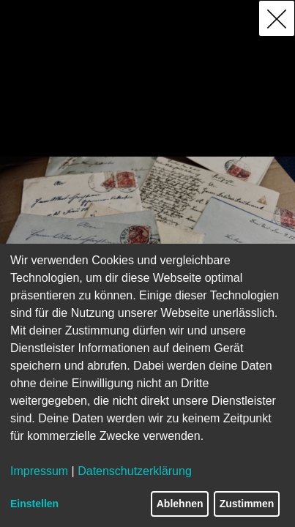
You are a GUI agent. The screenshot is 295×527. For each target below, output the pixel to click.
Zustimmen (247, 503)
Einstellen (34, 503)
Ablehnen (180, 503)
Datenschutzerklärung (135, 471)
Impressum (39, 471)
